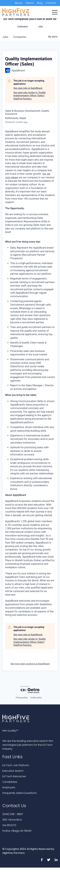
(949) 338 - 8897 (12, 814)
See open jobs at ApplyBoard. (28, 88)
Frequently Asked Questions (19, 793)
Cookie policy (36, 698)
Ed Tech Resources (14, 776)
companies (19, 36)
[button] (54, 12)
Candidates (9, 782)
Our (44, 173)
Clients (29, 3)
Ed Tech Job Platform (15, 765)
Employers (8, 787)
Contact (51, 3)
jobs (5, 36)
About (18, 3)
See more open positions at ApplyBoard (30, 664)
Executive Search (13, 771)
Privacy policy (22, 698)
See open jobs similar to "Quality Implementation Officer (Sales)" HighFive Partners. (29, 95)
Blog (39, 3)
